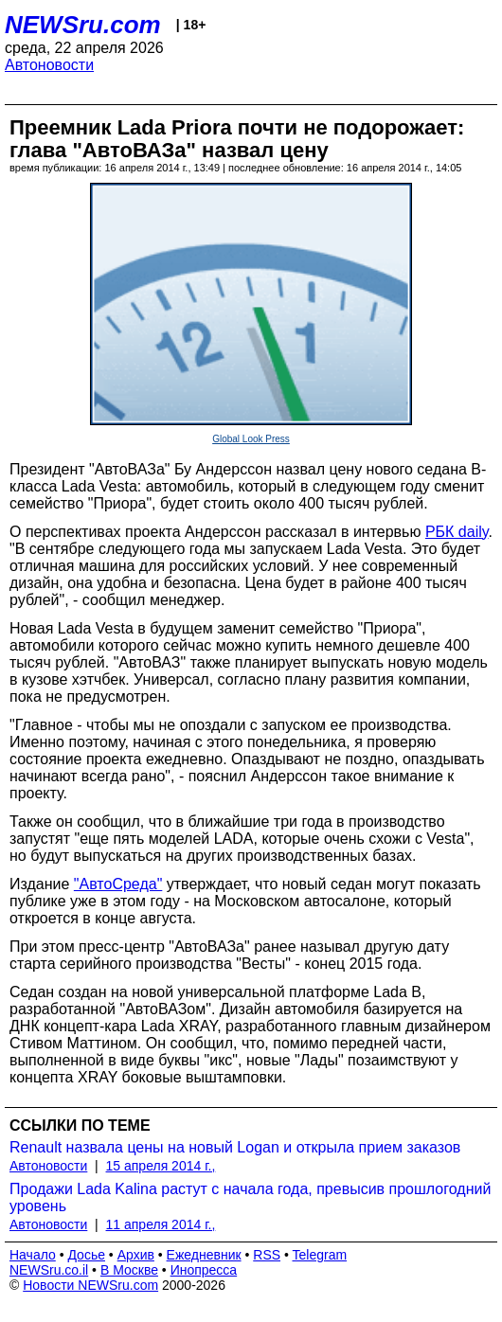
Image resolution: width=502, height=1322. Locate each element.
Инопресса (204, 1269)
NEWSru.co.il (48, 1269)
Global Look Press (251, 439)
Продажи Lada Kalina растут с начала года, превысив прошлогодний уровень (250, 1197)
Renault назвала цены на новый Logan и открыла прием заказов (234, 1147)
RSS (266, 1254)
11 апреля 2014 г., (161, 1224)
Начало (32, 1254)
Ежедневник (204, 1254)
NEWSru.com (83, 24)
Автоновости (49, 65)
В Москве (129, 1269)
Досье (86, 1254)
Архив (135, 1254)
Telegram (320, 1254)
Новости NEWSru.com (90, 1285)
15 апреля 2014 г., (161, 1165)
